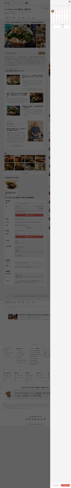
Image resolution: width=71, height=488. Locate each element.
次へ (65, 485)
